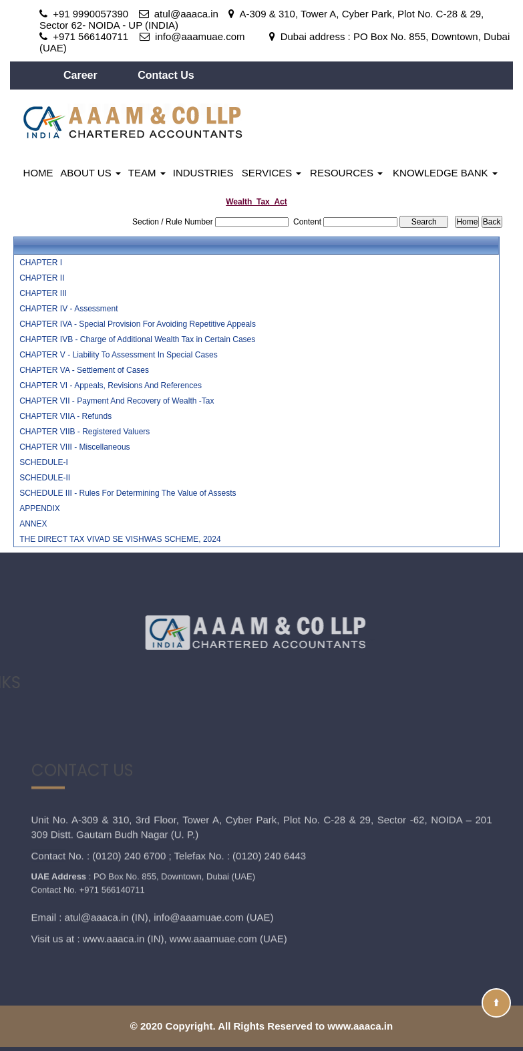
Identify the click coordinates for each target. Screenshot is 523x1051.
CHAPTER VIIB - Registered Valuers (84, 431)
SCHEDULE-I (43, 462)
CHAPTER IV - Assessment (68, 308)
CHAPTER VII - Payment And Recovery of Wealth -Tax (116, 401)
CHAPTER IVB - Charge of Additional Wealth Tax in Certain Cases (137, 339)
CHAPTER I (40, 262)
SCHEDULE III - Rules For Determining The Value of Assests (127, 493)
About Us (90, 172)
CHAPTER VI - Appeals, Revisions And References (110, 385)
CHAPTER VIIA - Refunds (65, 416)
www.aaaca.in (114, 885)
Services (272, 172)
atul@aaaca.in (97, 863)
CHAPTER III (43, 293)
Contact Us (166, 75)
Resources (346, 172)
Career (81, 75)
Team (147, 172)
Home (38, 172)
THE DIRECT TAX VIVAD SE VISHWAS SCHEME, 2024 (119, 539)
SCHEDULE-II (44, 477)
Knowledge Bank (445, 172)
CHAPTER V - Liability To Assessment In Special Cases (118, 354)
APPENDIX (39, 508)
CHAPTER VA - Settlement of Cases (84, 370)
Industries (203, 172)
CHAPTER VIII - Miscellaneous (74, 447)
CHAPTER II (41, 278)
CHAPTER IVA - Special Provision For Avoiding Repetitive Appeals (137, 324)
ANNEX (33, 524)
